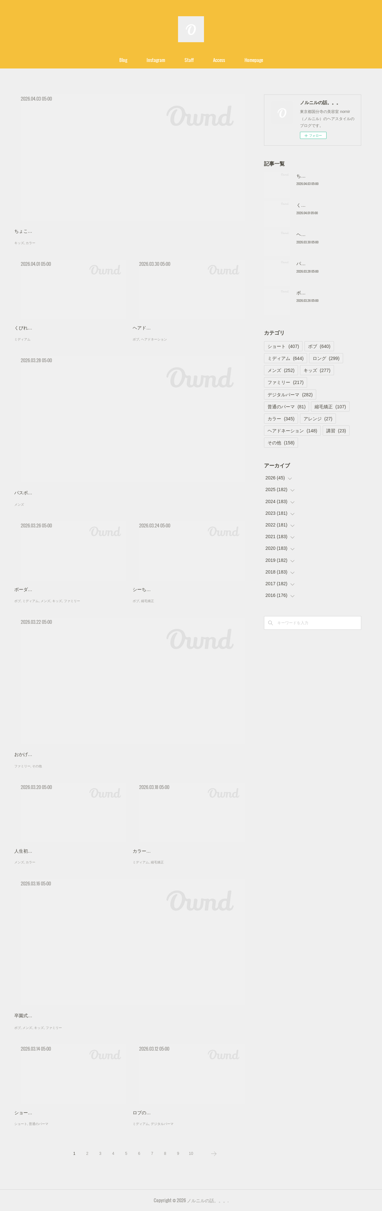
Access (219, 59)
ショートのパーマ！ (34, 1112)
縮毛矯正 (147, 601)
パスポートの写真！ (34, 492)
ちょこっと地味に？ (34, 231)
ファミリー (72, 601)
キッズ (19, 243)
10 (191, 1153)
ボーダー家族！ (30, 589)
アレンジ (318, 418)
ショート (20, 1124)
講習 (336, 430)
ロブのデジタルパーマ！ (158, 1112)
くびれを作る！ (30, 327)
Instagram (156, 59)
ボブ (136, 339)
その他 (37, 766)
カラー (30, 243)
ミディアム (22, 339)
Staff (189, 59)
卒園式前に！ (28, 1015)
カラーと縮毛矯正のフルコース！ (167, 851)
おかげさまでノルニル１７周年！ (48, 754)
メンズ (19, 504)
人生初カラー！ (30, 851)
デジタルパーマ (162, 1124)
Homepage (254, 59)
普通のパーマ (38, 1124)
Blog (123, 59)
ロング (326, 358)
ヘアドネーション (154, 339)
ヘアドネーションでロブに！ (162, 327)
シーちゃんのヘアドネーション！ (167, 589)
